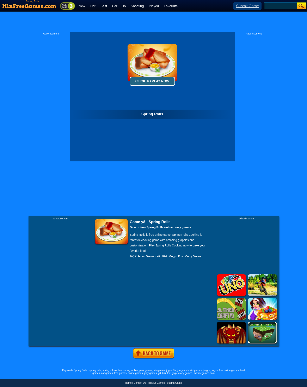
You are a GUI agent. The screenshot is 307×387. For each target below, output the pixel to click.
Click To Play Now (152, 81)
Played (154, 6)
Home (128, 382)
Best (103, 6)
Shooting (137, 6)
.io (124, 6)
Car (114, 6)
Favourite (171, 6)
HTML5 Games (156, 382)
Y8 (158, 256)
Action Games (145, 256)
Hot (93, 6)
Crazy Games (193, 256)
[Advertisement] (153, 22)
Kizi (164, 256)
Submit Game (247, 6)
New (82, 6)
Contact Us (140, 382)
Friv (180, 256)
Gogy (172, 256)
